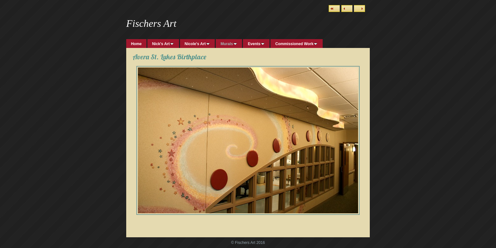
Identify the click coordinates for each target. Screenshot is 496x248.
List (334, 8)
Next (359, 8)
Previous (346, 8)
